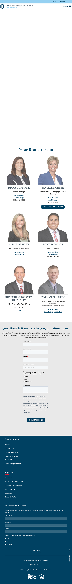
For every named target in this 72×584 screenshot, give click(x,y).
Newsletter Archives (11, 456)
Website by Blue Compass (44, 570)
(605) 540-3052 (19, 195)
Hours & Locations (10, 452)
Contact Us (8, 478)
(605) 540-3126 (19, 252)
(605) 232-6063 (53, 198)
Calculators (8, 448)
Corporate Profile (10, 497)
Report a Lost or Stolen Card (14, 481)
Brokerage (8, 493)
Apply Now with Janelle (53, 207)
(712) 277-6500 (35, 565)
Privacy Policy (9, 489)
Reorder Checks (10, 460)
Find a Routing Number (12, 463)
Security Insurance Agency (13, 485)
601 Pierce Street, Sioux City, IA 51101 (35, 560)
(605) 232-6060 (53, 252)
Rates (7, 444)
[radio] (36, 538)
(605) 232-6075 (53, 309)
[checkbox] (36, 541)
